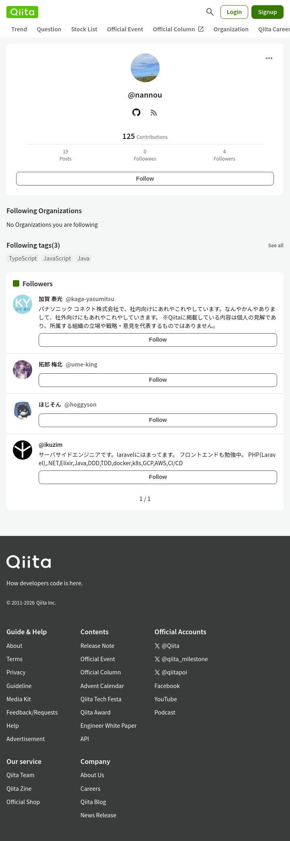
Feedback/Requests (32, 712)
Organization (231, 29)
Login (234, 12)
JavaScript (57, 258)
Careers (90, 788)
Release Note (97, 645)
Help (12, 725)
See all (276, 245)
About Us (92, 775)
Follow (145, 178)
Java (83, 258)
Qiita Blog (93, 802)
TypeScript (23, 258)
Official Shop (23, 802)
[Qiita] (22, 12)
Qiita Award (95, 712)
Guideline (19, 686)
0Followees (145, 155)
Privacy (15, 672)
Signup (267, 12)
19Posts (66, 155)
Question (49, 29)
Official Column (178, 29)
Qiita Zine (19, 788)
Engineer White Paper (108, 725)
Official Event (125, 29)
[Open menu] (269, 58)
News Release (98, 815)
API (84, 739)
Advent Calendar (102, 686)
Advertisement (25, 739)
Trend (19, 29)
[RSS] (154, 112)
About (14, 645)
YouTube (165, 699)
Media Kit (18, 699)
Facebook (167, 686)
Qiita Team (20, 775)
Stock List (84, 29)
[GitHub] (136, 112)
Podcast (164, 712)
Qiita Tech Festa (100, 699)
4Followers (224, 155)
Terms (14, 659)
